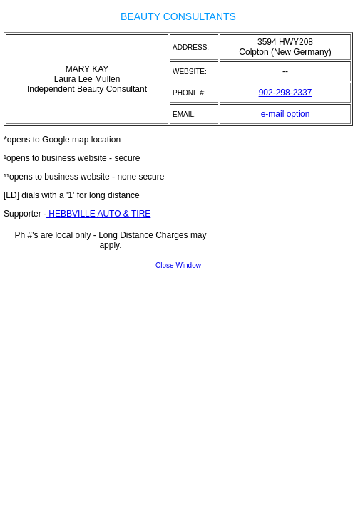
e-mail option (285, 114)
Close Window (178, 265)
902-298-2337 (285, 93)
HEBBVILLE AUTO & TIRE (98, 214)
